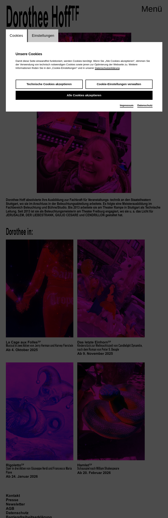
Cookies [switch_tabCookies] (16, 36)
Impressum (126, 105)
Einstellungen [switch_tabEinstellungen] (43, 36)
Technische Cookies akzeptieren (49, 84)
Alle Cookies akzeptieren (84, 95)
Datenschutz (144, 105)
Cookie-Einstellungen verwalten (119, 84)
